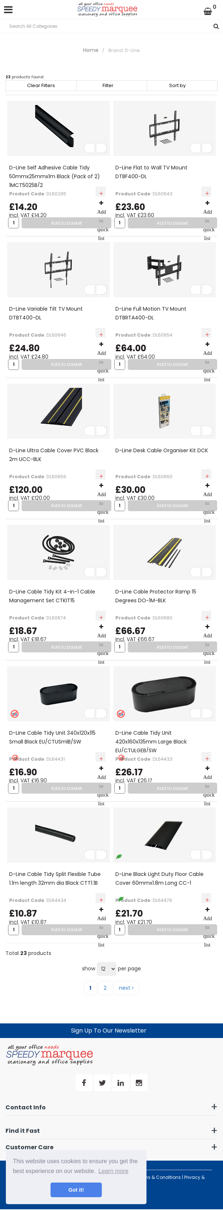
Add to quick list (103, 221)
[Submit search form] (216, 26)
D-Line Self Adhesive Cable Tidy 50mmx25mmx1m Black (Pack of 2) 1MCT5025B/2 (54, 176)
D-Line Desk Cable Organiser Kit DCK (161, 450)
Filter (108, 85)
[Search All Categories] (111, 26)
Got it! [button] (76, 1190)
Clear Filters (41, 85)
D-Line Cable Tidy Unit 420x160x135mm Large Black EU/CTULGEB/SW (151, 741)
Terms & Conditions (159, 1177)
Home (91, 50)
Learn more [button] (114, 1171)
